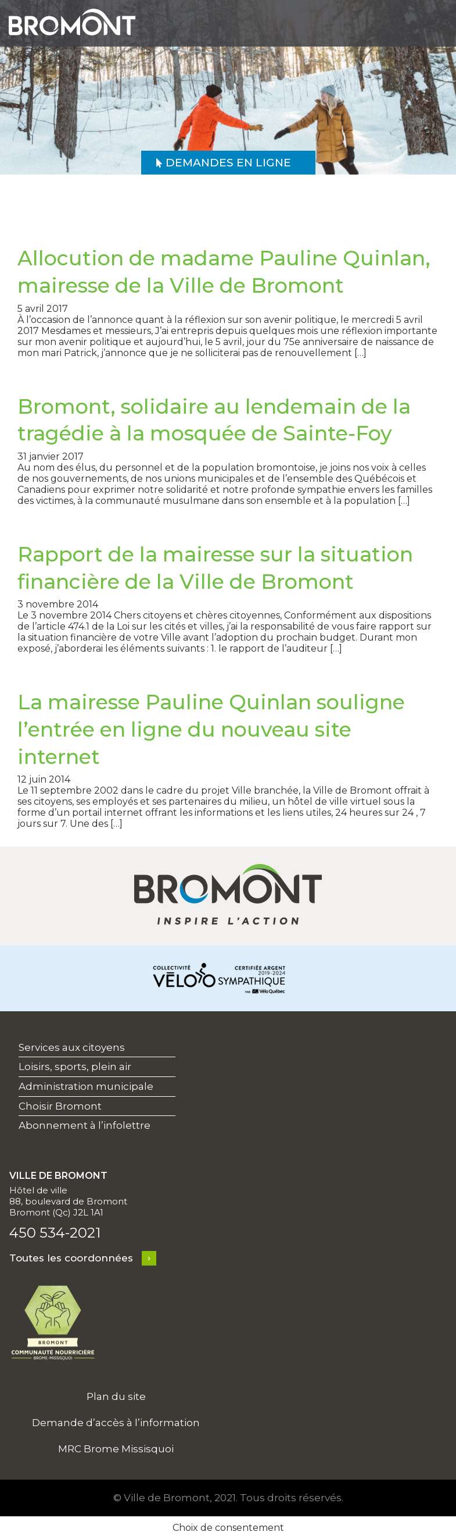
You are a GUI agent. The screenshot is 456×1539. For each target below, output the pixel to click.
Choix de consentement (228, 1527)
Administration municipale (86, 1086)
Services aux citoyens (72, 1047)
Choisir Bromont (60, 1106)
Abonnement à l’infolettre (84, 1125)
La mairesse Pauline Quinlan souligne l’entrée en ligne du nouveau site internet (211, 729)
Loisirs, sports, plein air (75, 1066)
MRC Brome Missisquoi (116, 1449)
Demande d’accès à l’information (116, 1422)
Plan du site (116, 1396)
